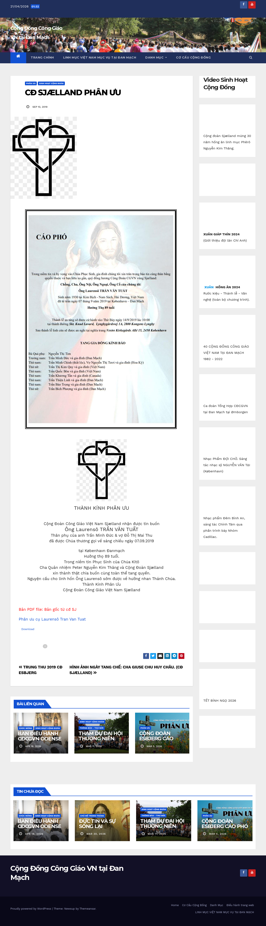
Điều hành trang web (240, 905)
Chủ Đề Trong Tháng (92, 816)
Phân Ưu (31, 83)
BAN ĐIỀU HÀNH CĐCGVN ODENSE (39, 736)
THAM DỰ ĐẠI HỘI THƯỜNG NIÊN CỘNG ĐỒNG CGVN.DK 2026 (101, 741)
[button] (250, 57)
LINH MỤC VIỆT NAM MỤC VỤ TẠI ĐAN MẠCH (99, 57)
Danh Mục (156, 57)
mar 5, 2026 (218, 833)
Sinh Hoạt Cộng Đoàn (51, 83)
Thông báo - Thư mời (91, 728)
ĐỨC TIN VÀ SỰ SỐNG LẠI (97, 823)
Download (27, 629)
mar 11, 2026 (157, 833)
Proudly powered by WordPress (31, 908)
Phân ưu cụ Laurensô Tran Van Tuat (52, 619)
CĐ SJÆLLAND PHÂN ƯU (73, 92)
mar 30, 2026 (96, 833)
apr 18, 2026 (34, 833)
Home (175, 905)
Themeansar (88, 908)
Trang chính (42, 57)
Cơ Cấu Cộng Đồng (193, 57)
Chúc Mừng (25, 728)
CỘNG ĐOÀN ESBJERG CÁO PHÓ (156, 738)
